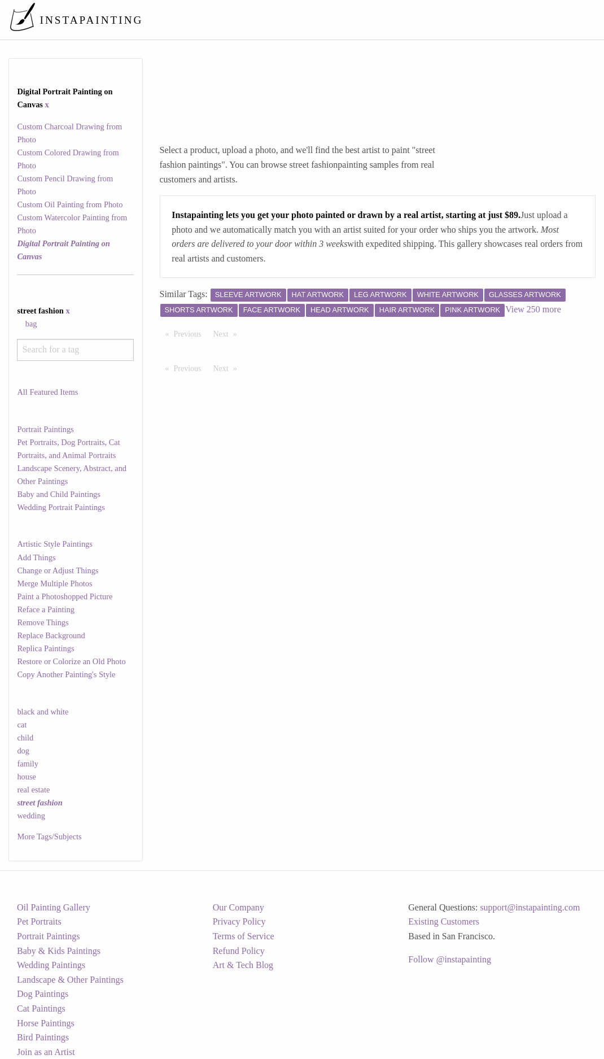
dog (23, 750)
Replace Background (51, 635)
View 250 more (533, 309)
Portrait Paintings (45, 429)
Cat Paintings (41, 1008)
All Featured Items (47, 391)
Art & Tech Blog (243, 965)
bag (31, 323)
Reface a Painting (46, 609)
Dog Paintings (42, 994)
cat (22, 724)
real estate (33, 789)
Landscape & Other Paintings (70, 979)
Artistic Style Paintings (55, 543)
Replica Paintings (45, 648)
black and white (42, 711)
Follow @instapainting (449, 959)
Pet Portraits (39, 921)
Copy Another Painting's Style (66, 674)
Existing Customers (443, 921)
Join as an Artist (46, 1052)
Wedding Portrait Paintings (61, 507)
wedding (31, 815)
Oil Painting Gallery (53, 907)
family (27, 763)
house (26, 776)
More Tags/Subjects (49, 836)
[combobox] (75, 350)
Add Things (36, 557)
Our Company (238, 907)
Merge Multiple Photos (54, 583)
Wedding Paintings (51, 965)
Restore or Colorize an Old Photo (71, 661)
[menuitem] (358, 19)
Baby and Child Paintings (58, 494)
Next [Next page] (228, 333)
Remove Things (42, 622)
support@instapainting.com (530, 907)
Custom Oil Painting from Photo (69, 204)
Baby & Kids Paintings (58, 951)
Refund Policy (239, 951)
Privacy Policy (239, 921)
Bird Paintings (43, 1037)
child (25, 737)
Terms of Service (243, 936)
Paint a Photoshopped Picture (64, 596)
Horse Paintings (46, 1023)
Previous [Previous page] (190, 333)
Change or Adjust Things (57, 570)
